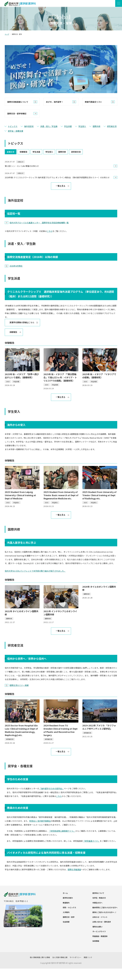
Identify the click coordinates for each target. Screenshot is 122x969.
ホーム (65, 893)
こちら (49, 231)
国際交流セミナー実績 (19, 685)
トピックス (12, 126)
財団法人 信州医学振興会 (40, 821)
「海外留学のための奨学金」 (51, 788)
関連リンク (88, 958)
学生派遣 (68, 126)
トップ (7, 35)
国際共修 (96, 126)
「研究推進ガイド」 (91, 841)
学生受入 (82, 126)
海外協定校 (29, 126)
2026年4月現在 (16, 266)
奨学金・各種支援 (15, 131)
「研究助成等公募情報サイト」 (62, 831)
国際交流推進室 (74, 869)
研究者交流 (112, 126)
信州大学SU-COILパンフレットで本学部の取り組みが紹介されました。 (35, 571)
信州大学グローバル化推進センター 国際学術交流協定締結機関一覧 (39, 223)
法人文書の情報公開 (59, 958)
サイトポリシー (75, 958)
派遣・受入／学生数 (48, 126)
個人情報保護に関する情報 (40, 958)
